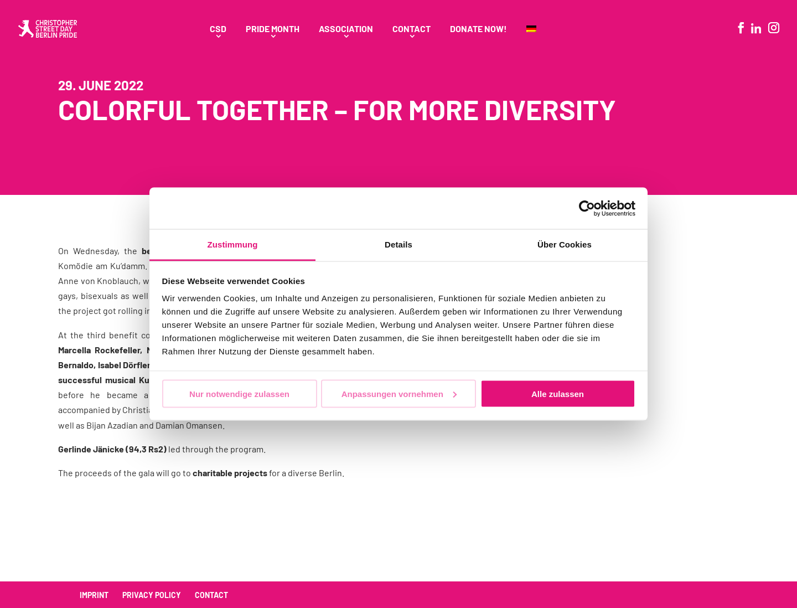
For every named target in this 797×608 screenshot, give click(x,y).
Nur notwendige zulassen (239, 393)
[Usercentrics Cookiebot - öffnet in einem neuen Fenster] (587, 208)
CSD (218, 29)
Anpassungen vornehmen (399, 393)
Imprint (94, 595)
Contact (411, 29)
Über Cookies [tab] (564, 244)
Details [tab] (398, 244)
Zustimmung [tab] (233, 244)
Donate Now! (478, 29)
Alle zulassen (557, 393)
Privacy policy (151, 595)
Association (346, 29)
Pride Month (272, 29)
